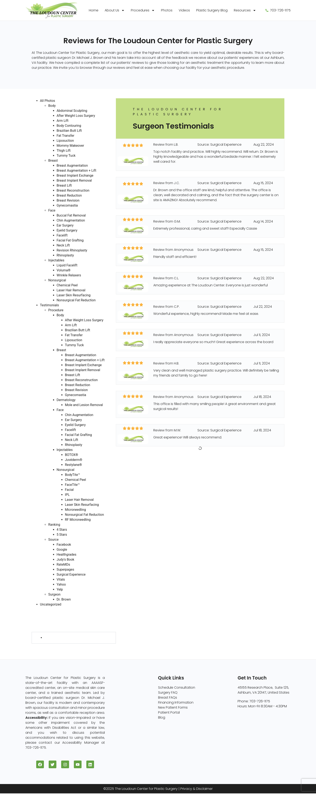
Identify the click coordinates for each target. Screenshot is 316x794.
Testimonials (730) (46, 609)
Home (93, 10)
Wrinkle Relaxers (69, 275)
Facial (69, 490)
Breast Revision (68, 200)
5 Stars (62, 535)
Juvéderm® (73, 460)
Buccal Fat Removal (71, 215)
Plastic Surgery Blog (212, 10)
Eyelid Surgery (67, 230)
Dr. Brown (64, 599)
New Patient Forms (173, 707)
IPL (67, 495)
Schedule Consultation (176, 687)
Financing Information (175, 702)
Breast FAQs (167, 697)
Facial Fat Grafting (70, 240)
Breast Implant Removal (74, 180)
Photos (166, 10)
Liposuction (65, 141)
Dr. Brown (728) (56, 637)
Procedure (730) (45, 614)
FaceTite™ (72, 485)
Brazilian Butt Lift (69, 131)
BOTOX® (71, 455)
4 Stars (62, 530)
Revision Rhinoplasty (72, 250)
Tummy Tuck (66, 156)
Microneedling (75, 510)
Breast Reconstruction (73, 190)
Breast (53, 160)
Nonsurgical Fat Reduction (76, 300)
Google (62, 549)
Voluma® (64, 270)
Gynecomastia (67, 205)
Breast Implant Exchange (75, 175)
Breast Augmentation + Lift (76, 170)
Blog (161, 717)
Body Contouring (69, 126)
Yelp (60, 589)
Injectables (56, 260)
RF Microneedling (78, 520)
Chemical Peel (67, 285)
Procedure (55, 310)
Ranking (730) (43, 619)
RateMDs (63, 564)
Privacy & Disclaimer (196, 789)
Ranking (54, 525)
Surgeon (54, 594)
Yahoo (61, 584)
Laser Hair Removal (71, 290)
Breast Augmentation (72, 165)
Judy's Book (65, 559)
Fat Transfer (65, 136)
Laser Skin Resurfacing (73, 295)
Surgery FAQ (167, 692)
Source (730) (42, 624)
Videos (184, 10)
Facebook (64, 545)
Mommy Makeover (70, 146)
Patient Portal (169, 712)
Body (52, 106)
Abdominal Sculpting (72, 111)
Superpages (65, 569)
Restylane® (73, 465)
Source (53, 540)
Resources (245, 10)
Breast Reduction (69, 195)
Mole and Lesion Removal (84, 405)
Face (51, 210)
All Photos (47, 101)
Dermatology (66, 400)
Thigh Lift (64, 151)
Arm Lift (62, 121)
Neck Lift (63, 245)
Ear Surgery (65, 225)
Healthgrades (66, 554)
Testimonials (49, 305)
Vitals (61, 579)
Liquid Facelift (67, 265)
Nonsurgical (57, 280)
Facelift (62, 235)
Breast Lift (64, 185)
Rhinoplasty (65, 255)
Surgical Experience (71, 574)
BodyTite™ (72, 475)
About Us (115, 10)
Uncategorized (50, 604)
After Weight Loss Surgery (76, 116)
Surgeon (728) (43, 629)
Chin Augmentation (71, 220)
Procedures (143, 10)
